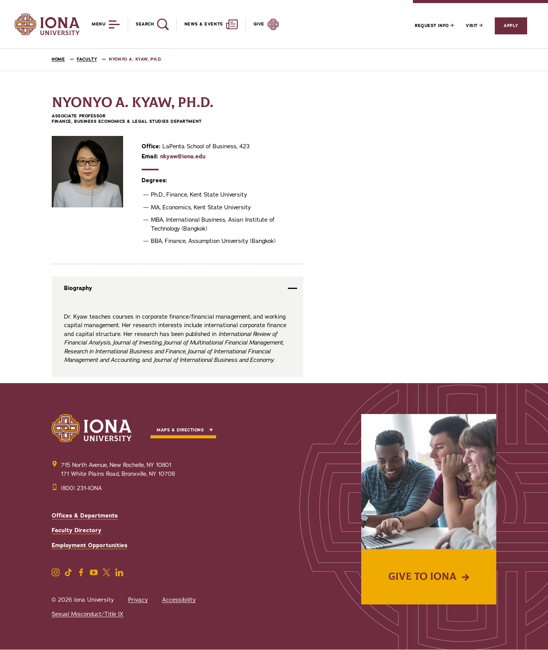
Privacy (138, 600)
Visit (474, 26)
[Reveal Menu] (100, 24)
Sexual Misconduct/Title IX (87, 614)
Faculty (87, 59)
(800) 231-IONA (81, 488)
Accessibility (179, 600)
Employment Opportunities (89, 545)
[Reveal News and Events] (207, 24)
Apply (511, 26)
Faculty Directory (76, 530)
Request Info (434, 26)
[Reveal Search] (148, 24)
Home (58, 59)
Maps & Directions (180, 430)
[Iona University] (47, 24)
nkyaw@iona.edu (183, 156)
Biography (78, 288)
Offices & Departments (85, 515)
